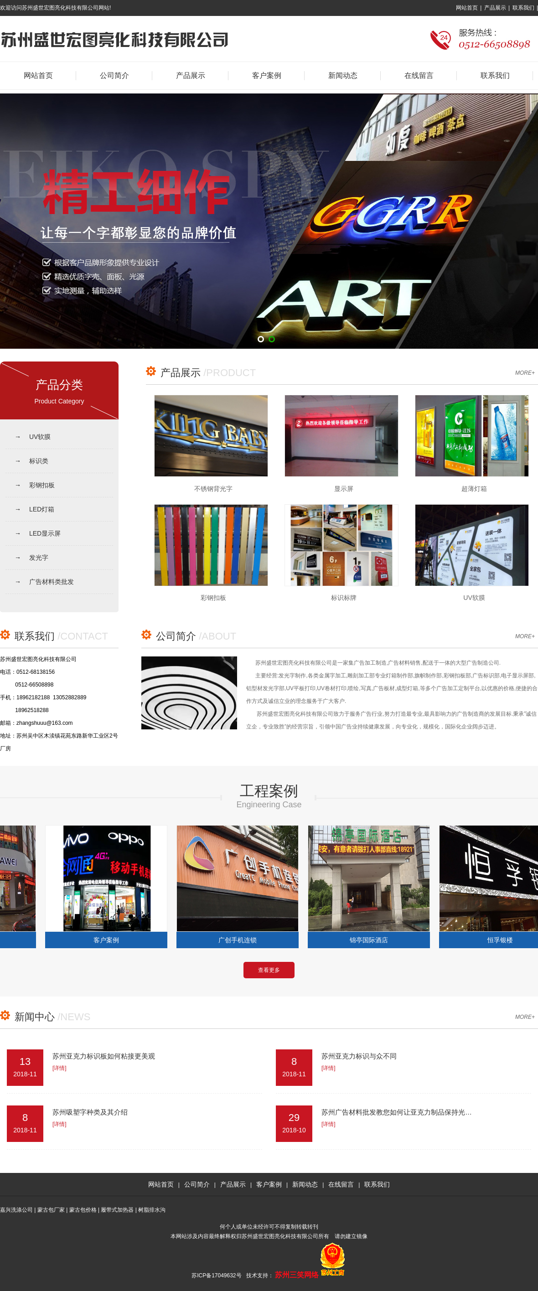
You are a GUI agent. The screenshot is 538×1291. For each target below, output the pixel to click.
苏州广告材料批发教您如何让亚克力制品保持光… (396, 1112)
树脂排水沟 (152, 1210)
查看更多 (269, 970)
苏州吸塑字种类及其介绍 (90, 1112)
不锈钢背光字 (213, 488)
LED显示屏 (45, 533)
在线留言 (419, 75)
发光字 (38, 557)
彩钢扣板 (42, 485)
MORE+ (525, 373)
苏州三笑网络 (297, 1275)
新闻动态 (342, 75)
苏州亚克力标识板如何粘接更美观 (103, 1056)
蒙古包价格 (83, 1210)
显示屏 (343, 488)
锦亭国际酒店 (371, 940)
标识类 (38, 461)
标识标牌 (344, 597)
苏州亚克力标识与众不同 (359, 1056)
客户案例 (266, 75)
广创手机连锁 (240, 940)
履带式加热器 (117, 1210)
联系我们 (523, 8)
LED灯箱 (41, 509)
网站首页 (467, 8)
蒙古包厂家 (51, 1210)
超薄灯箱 (474, 488)
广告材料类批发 (51, 581)
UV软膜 (40, 436)
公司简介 (114, 75)
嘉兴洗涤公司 (16, 1210)
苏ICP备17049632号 (216, 1275)
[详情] (59, 1068)
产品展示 (495, 8)
